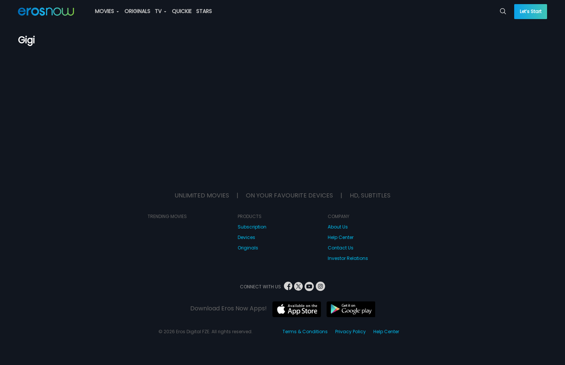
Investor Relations (348, 258)
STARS (204, 11)
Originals (248, 248)
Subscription (252, 227)
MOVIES (107, 11)
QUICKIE (182, 11)
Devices (246, 237)
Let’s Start (530, 11)
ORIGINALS (137, 11)
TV (160, 11)
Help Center (340, 237)
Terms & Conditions (305, 331)
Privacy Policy (350, 331)
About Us (338, 227)
